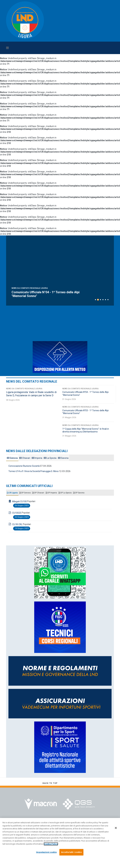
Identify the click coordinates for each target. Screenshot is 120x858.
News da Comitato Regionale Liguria (30, 288)
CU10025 (16, 513)
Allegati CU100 (19, 501)
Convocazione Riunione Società (24, 466)
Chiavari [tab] (24, 458)
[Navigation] (46, 48)
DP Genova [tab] (25, 493)
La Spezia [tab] (50, 458)
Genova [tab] (12, 458)
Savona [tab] (63, 458)
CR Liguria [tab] (12, 493)
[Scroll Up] (50, 783)
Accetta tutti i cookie (71, 852)
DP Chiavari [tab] (38, 493)
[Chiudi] (116, 828)
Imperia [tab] (37, 458)
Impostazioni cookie (46, 852)
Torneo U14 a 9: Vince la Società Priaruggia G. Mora (33, 471)
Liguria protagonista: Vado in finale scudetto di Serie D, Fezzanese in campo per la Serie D (51, 294)
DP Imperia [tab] (51, 493)
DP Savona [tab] (78, 493)
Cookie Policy (51, 844)
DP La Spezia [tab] (65, 493)
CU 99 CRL (17, 524)
